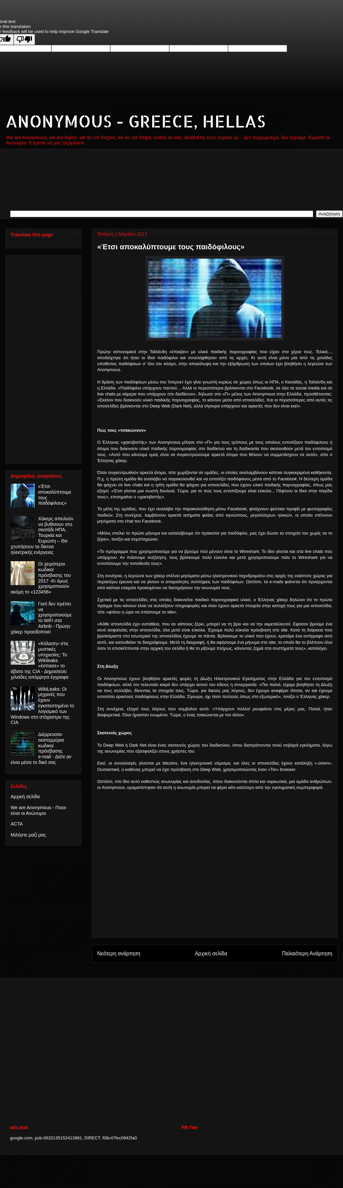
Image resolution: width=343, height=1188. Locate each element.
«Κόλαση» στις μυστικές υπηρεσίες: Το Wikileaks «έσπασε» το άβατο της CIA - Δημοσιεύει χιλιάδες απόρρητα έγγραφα (40, 660)
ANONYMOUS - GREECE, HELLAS (135, 120)
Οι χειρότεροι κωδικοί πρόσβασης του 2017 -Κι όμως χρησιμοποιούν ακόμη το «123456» (41, 577)
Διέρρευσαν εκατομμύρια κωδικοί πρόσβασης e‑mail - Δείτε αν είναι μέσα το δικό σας (41, 748)
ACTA (17, 824)
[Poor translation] (24, 39)
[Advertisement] (62, 870)
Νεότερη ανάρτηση (118, 953)
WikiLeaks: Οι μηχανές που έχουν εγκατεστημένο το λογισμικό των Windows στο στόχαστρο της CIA (42, 705)
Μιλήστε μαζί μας (28, 834)
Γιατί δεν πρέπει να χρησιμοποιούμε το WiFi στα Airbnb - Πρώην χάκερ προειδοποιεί (41, 617)
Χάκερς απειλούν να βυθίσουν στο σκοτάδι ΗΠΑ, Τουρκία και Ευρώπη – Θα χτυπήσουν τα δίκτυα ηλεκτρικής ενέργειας (42, 535)
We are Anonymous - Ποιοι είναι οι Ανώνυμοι (38, 810)
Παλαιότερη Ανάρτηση (307, 953)
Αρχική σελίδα (211, 953)
